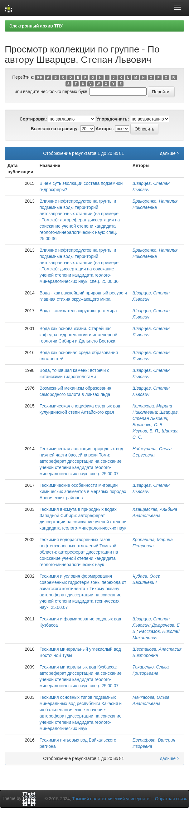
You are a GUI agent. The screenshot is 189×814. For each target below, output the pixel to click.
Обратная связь (171, 798)
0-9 (39, 77)
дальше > (169, 153)
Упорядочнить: (112, 118)
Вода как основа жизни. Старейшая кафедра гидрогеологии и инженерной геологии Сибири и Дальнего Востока (78, 334)
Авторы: (104, 128)
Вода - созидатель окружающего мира (78, 310)
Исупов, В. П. (146, 430)
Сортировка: (33, 118)
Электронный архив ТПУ (36, 25)
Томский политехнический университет (111, 798)
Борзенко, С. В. (148, 424)
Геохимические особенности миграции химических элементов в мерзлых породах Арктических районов (83, 491)
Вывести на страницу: (55, 128)
